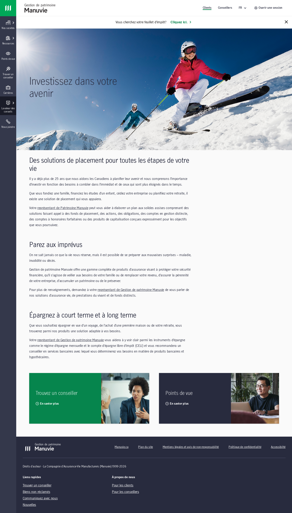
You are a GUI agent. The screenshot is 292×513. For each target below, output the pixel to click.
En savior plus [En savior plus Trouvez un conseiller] (47, 403)
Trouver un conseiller (37, 485)
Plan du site (145, 447)
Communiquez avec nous (40, 498)
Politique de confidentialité (245, 447)
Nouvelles (29, 505)
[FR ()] (243, 8)
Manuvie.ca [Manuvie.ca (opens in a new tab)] (121, 447)
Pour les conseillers (125, 492)
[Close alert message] (286, 22)
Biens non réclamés (36, 492)
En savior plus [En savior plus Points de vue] (177, 403)
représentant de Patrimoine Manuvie (62, 208)
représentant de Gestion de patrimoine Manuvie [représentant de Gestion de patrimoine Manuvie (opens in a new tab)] (131, 290)
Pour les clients (122, 485)
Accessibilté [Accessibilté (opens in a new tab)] (278, 447)
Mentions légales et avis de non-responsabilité (191, 447)
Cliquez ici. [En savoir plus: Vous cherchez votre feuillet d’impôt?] (181, 22)
